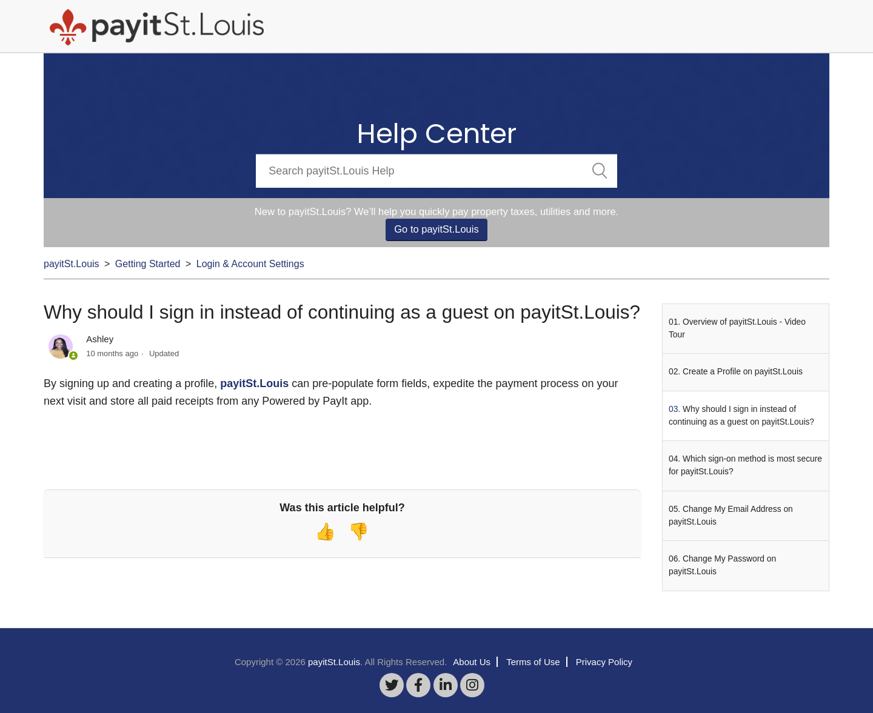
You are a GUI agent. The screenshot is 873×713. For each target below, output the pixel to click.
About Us (471, 662)
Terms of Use (533, 662)
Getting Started (148, 264)
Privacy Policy (604, 662)
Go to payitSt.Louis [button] (436, 229)
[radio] (325, 531)
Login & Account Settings (250, 264)
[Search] (436, 170)
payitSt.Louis (71, 264)
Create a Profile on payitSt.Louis (743, 371)
